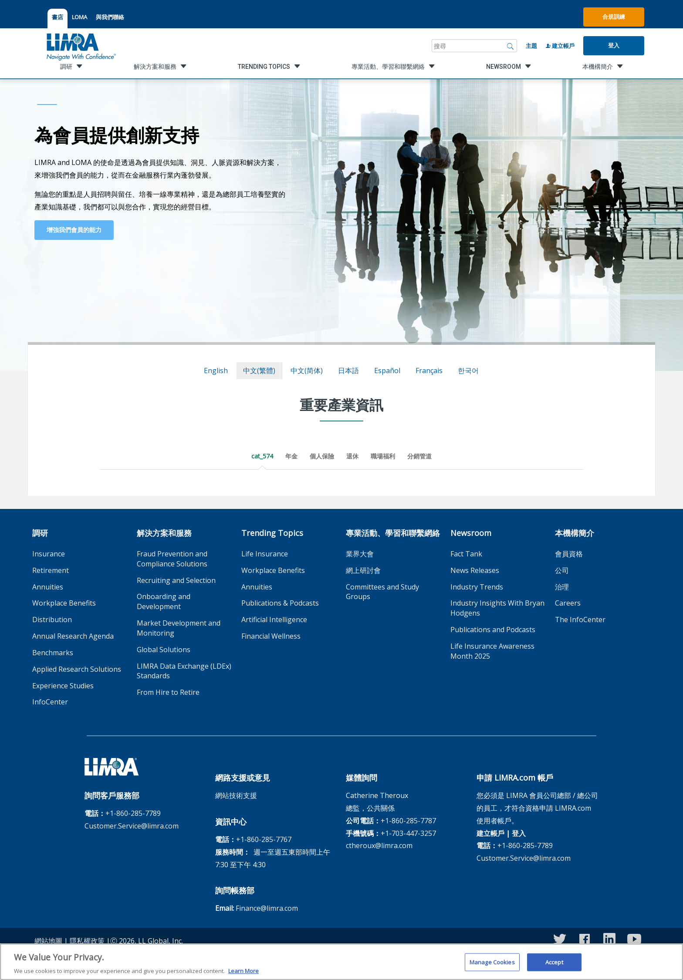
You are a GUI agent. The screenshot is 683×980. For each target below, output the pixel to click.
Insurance (48, 554)
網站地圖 (48, 941)
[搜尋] (510, 45)
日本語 (348, 370)
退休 (352, 456)
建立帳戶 (560, 46)
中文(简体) (307, 370)
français (429, 370)
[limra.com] (80, 45)
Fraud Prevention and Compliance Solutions (172, 559)
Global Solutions (163, 649)
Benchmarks (52, 652)
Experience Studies (63, 685)
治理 (562, 587)
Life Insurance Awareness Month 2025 (492, 651)
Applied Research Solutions (76, 669)
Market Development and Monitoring (178, 628)
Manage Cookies (492, 966)
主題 (531, 46)
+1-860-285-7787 (408, 820)
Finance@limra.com (267, 908)
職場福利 (383, 456)
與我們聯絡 (110, 17)
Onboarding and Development (163, 601)
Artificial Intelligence (274, 619)
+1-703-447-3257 (408, 833)
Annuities (47, 587)
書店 (57, 17)
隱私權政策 (87, 941)
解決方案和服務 (164, 533)
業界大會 (360, 554)
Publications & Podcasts (280, 603)
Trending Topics (272, 533)
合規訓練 (613, 16)
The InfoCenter (580, 619)
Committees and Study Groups (382, 592)
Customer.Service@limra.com (132, 826)
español (387, 370)
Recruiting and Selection (176, 580)
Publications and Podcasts (492, 629)
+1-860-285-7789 (133, 813)
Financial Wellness (271, 636)
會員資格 (569, 554)
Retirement (50, 570)
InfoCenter (50, 702)
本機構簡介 (574, 533)
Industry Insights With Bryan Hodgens (497, 608)
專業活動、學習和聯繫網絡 (393, 533)
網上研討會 (363, 570)
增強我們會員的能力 (74, 230)
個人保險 (322, 456)
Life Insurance (264, 554)
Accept (554, 966)
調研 (40, 533)
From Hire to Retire (168, 692)
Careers (568, 603)
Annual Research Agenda (73, 636)
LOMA (79, 17)
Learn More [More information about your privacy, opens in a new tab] (243, 975)
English (216, 370)
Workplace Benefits (64, 603)
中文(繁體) (259, 370)
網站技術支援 (236, 795)
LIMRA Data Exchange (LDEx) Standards (184, 671)
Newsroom (470, 533)
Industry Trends (476, 587)
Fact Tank (466, 554)
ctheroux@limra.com (379, 845)
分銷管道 (419, 456)
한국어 (468, 370)
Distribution (52, 619)
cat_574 (262, 456)
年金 (291, 456)
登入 (613, 45)
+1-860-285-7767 (263, 839)
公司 (562, 570)
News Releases (474, 570)
